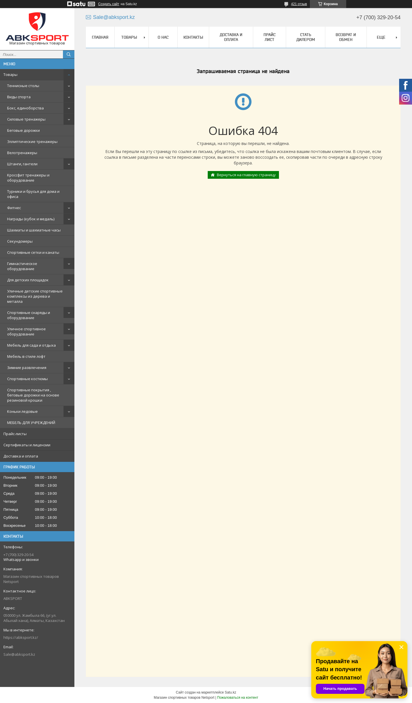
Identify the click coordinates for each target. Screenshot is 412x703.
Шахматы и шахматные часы (34, 230)
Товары (10, 74)
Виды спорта (19, 96)
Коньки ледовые (22, 411)
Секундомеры (20, 241)
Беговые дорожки (23, 130)
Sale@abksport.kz (19, 654)
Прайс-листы (15, 433)
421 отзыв (299, 4)
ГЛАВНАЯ (100, 37)
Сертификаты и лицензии (26, 444)
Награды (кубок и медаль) (30, 218)
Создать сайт (108, 4)
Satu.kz (230, 692)
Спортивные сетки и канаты (33, 252)
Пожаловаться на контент (237, 698)
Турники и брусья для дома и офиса (33, 194)
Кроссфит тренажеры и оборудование (28, 177)
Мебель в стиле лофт (26, 356)
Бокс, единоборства (25, 108)
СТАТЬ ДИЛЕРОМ (305, 37)
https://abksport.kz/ (20, 637)
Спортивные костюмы (27, 378)
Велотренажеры (22, 152)
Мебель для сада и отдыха (31, 345)
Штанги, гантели (22, 163)
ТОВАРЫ (129, 37)
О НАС (163, 37)
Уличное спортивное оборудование (26, 331)
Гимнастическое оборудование (22, 266)
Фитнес (14, 207)
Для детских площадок (28, 279)
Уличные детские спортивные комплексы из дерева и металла (35, 296)
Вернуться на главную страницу (246, 174)
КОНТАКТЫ (193, 37)
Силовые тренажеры (26, 119)
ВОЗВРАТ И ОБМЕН (346, 37)
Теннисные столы (23, 85)
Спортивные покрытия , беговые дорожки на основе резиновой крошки (33, 395)
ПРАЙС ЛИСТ (270, 37)
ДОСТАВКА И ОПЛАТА (231, 37)
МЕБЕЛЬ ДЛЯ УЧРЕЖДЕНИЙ (31, 422)
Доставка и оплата (20, 456)
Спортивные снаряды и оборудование (28, 315)
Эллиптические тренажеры (32, 141)
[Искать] (68, 54)
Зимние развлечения (26, 367)
